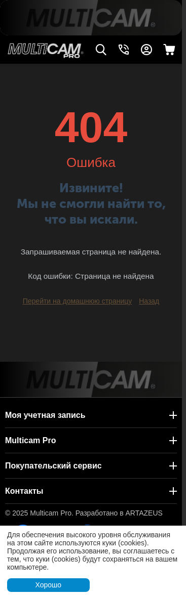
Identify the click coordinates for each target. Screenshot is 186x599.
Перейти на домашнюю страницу (77, 301)
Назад (149, 301)
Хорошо (48, 585)
